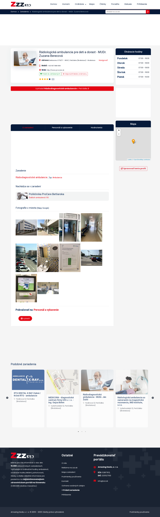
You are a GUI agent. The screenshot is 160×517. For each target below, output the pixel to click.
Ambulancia (57, 177)
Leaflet (130, 159)
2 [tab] (82, 431)
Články (103, 4)
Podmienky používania (71, 476)
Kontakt (65, 481)
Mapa (91, 4)
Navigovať (103, 60)
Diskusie (128, 4)
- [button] (119, 134)
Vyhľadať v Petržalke (62, 88)
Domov (53, 4)
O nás (64, 463)
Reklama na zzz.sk (69, 467)
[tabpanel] (28, 398)
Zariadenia (24, 11)
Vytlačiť (25, 318)
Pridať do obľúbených (50, 74)
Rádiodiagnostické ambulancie (31, 177)
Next (153, 398)
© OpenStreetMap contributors (141, 159)
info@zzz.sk (103, 481)
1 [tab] (78, 431)
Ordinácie (79, 4)
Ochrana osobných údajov (73, 485)
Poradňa (115, 4)
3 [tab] (85, 431)
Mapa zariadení (68, 472)
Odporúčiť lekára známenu (75, 74)
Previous (7, 398)
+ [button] (119, 130)
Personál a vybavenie (46, 309)
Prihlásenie (142, 4)
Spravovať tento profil (133, 168)
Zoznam (66, 4)
